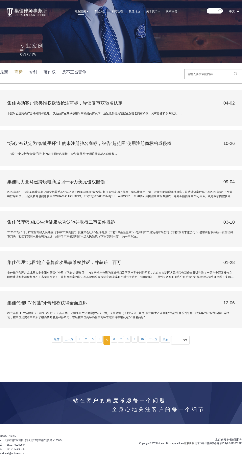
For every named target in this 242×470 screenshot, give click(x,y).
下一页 (153, 339)
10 (142, 339)
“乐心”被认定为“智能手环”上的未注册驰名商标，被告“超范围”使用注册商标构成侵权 (89, 143)
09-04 (229, 181)
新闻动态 (117, 11)
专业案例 (81, 11)
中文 (232, 11)
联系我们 (171, 11)
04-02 (229, 103)
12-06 (229, 302)
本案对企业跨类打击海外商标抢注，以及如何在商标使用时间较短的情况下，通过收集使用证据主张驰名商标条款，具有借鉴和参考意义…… (94, 113)
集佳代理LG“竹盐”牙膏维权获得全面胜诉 (47, 302)
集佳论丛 (134, 11)
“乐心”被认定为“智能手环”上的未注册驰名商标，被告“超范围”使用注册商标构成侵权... (62, 153)
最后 (165, 339)
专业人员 (99, 11)
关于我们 (153, 11)
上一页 (69, 339)
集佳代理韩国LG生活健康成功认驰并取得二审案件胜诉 (61, 222)
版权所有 (189, 443)
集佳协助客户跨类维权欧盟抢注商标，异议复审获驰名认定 (65, 103)
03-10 (229, 222)
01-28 (229, 262)
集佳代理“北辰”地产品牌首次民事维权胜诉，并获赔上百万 (64, 262)
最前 (56, 339)
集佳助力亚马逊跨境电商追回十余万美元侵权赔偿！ (58, 181)
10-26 (229, 143)
